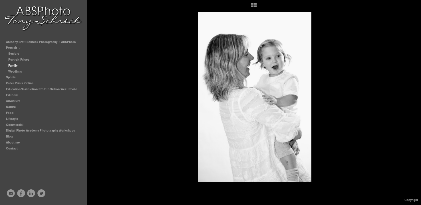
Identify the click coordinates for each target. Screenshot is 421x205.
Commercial (14, 125)
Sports (13, 77)
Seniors (13, 54)
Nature (11, 107)
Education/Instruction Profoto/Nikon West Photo (41, 89)
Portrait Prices (18, 60)
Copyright (411, 200)
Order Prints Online (19, 83)
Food (9, 113)
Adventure (13, 101)
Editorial (12, 95)
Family (12, 65)
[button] (253, 7)
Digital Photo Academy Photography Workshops (42, 130)
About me (13, 142)
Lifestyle (12, 119)
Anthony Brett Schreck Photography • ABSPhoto (41, 42)
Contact (12, 148)
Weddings (15, 71)
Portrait (13, 48)
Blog (9, 136)
